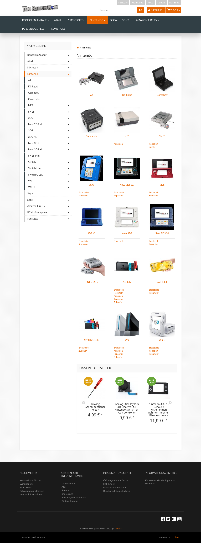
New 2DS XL (127, 184)
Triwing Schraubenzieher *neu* (95, 406)
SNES (162, 136)
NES (127, 136)
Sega (113, 20)
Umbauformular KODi (114, 487)
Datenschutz (68, 483)
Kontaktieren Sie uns (31, 480)
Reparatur (118, 195)
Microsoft (76, 20)
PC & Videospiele (34, 28)
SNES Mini (92, 281)
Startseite (122, 2)
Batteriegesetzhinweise (73, 497)
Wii (127, 339)
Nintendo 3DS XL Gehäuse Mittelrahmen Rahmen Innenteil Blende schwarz (158, 409)
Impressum (67, 493)
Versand (118, 528)
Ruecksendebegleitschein (116, 490)
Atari (58, 20)
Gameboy (162, 94)
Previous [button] (83, 403)
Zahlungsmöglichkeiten (32, 490)
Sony (126, 20)
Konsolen (118, 143)
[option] (95, 400)
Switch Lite (162, 281)
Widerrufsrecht (69, 500)
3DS (162, 184)
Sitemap (65, 490)
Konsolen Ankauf (35, 20)
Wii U (162, 339)
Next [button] (170, 403)
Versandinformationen (31, 494)
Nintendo (97, 20)
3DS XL (91, 233)
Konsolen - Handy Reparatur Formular (160, 482)
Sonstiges (59, 28)
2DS (91, 184)
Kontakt (161, 2)
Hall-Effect (174, 2)
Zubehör (118, 302)
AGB (63, 486)
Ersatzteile (84, 192)
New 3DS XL (162, 233)
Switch (127, 281)
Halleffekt (118, 292)
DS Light (127, 94)
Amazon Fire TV (147, 20)
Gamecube (92, 136)
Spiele (152, 147)
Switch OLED (91, 339)
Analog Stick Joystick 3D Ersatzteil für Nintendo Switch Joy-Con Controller (127, 408)
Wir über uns (26, 483)
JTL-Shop (175, 537)
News (150, 2)
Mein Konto (137, 2)
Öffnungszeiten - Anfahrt (116, 480)
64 (91, 94)
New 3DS (127, 233)
